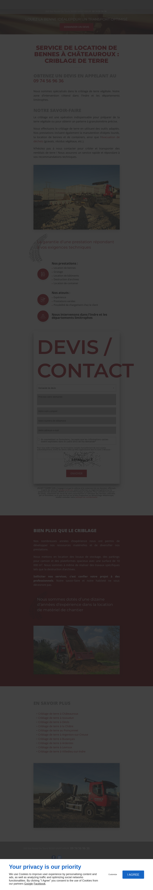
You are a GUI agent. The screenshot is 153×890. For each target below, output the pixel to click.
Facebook (39, 883)
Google (28, 883)
